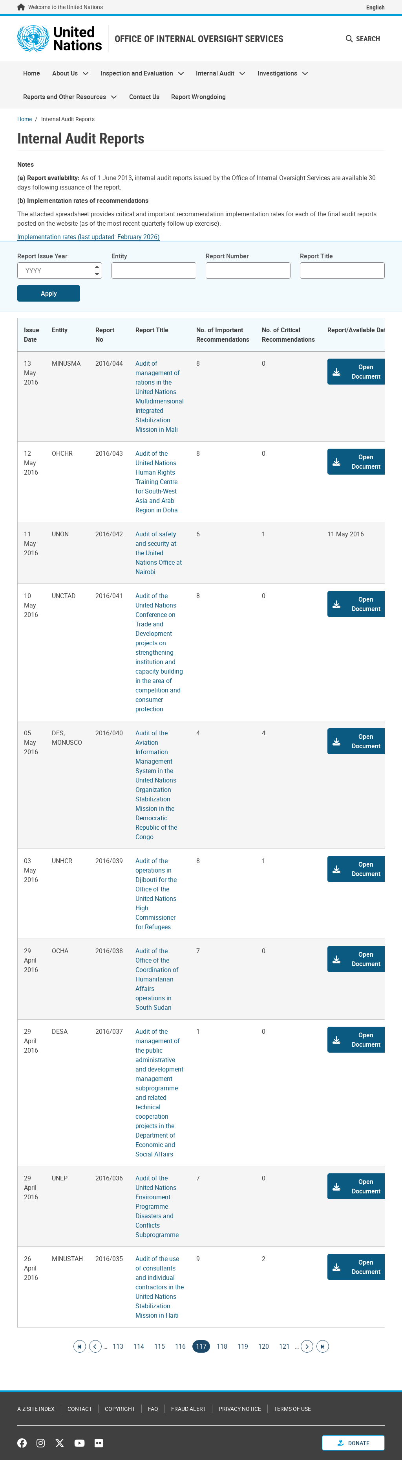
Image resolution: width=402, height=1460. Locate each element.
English (375, 7)
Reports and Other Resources (67, 96)
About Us (67, 73)
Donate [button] (353, 1443)
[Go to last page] (322, 1346)
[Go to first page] (79, 1346)
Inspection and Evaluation (139, 73)
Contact (80, 1408)
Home (31, 73)
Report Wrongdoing (198, 96)
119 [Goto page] (243, 1346)
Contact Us (144, 96)
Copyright (120, 1408)
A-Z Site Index (36, 1408)
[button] (358, 372)
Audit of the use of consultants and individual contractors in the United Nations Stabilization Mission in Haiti (159, 1287)
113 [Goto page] (118, 1346)
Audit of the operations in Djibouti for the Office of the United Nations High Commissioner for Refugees (156, 893)
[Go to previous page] (95, 1346)
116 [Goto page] (180, 1346)
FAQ (153, 1408)
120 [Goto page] (263, 1346)
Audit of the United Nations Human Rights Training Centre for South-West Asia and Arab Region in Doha (156, 481)
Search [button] (363, 38)
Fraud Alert (188, 1408)
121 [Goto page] (284, 1346)
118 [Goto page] (222, 1346)
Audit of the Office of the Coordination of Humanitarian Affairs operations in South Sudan (157, 979)
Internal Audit (217, 73)
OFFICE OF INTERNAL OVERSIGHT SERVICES (199, 38)
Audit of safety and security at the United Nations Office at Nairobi (158, 553)
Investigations (280, 73)
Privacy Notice (240, 1408)
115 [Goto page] (159, 1346)
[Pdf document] (93, 236)
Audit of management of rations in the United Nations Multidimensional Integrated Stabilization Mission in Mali (159, 396)
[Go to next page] (307, 1346)
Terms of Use (292, 1408)
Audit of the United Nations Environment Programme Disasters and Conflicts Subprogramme (157, 1206)
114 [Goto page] (139, 1346)
